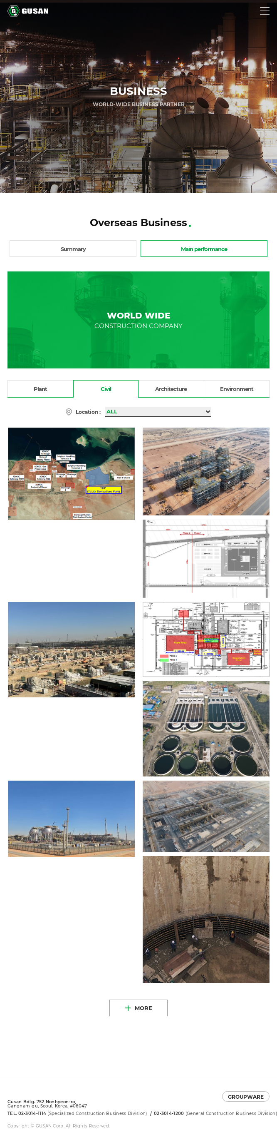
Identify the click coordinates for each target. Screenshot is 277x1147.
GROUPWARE (246, 1097)
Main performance (204, 249)
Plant (40, 389)
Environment (236, 389)
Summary (73, 249)
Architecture (171, 389)
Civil (106, 389)
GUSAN (16, 7)
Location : (88, 412)
